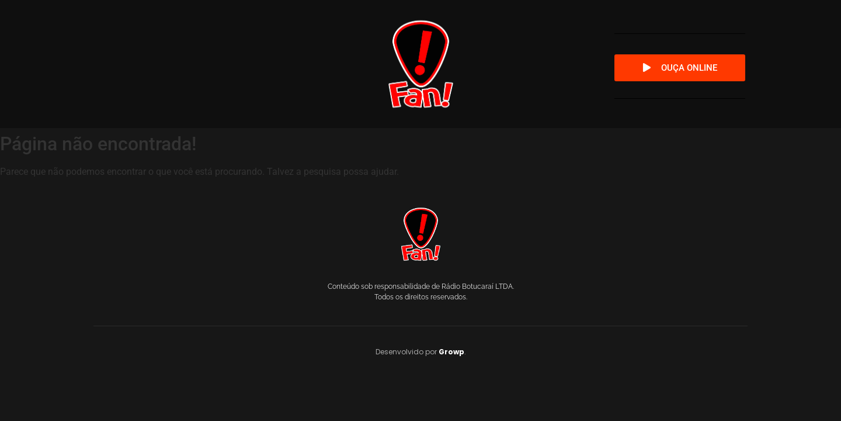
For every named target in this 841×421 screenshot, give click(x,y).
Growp (451, 352)
